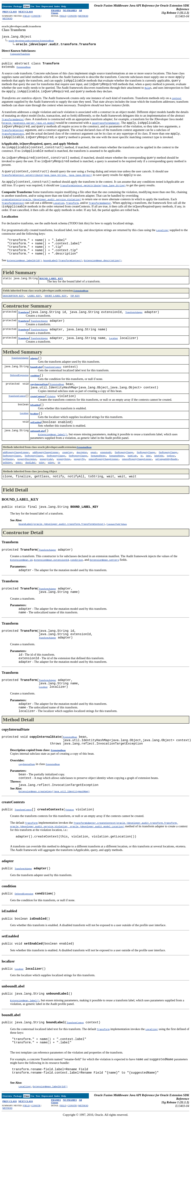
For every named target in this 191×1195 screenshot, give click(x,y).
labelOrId (158, 487)
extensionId (105, 483)
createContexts (37, 423)
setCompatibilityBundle (166, 492)
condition (34, 400)
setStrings (7, 496)
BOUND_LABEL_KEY (51, 296)
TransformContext (52, 390)
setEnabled (35, 452)
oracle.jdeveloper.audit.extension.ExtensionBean (31, 42)
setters (19, 496)
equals (93, 483)
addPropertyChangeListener (16, 483)
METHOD (7, 18)
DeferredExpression (19, 399)
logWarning (8, 492)
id (141, 487)
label (148, 487)
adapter (34, 381)
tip (59, 496)
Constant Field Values (117, 559)
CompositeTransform (20, 55)
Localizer (113, 360)
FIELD (26, 16)
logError (171, 487)
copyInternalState (39, 409)
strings (51, 496)
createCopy (67, 483)
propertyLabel (46, 492)
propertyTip (79, 492)
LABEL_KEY (34, 314)
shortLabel (30, 496)
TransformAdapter (133, 331)
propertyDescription (26, 492)
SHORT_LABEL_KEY (55, 314)
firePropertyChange (124, 483)
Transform (23, 331)
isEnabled (35, 432)
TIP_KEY (75, 314)
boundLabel (36, 390)
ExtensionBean (23, 70)
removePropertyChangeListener (103, 492)
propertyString (63, 492)
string (41, 496)
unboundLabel (37, 461)
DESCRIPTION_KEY (13, 314)
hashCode (132, 487)
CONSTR (35, 16)
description (82, 483)
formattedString (98, 487)
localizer (34, 442)
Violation (51, 423)
